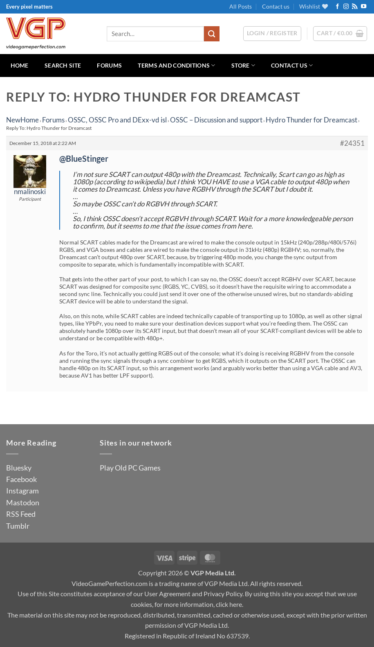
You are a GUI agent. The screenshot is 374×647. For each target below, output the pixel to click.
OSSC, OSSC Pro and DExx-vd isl (117, 119)
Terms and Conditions (176, 65)
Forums (109, 65)
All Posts (240, 6)
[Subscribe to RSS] (354, 7)
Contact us (275, 6)
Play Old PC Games (130, 467)
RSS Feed (21, 513)
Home (20, 65)
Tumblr (17, 525)
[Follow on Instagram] (346, 7)
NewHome (22, 119)
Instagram (22, 490)
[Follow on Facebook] (337, 7)
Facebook (21, 479)
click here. (229, 604)
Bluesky (18, 467)
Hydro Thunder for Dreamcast (311, 119)
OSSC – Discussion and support (216, 119)
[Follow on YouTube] (363, 7)
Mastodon (22, 502)
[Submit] (211, 33)
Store (243, 65)
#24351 (352, 143)
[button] (340, 33)
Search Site (63, 65)
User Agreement (167, 593)
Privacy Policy (223, 593)
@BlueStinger (83, 158)
